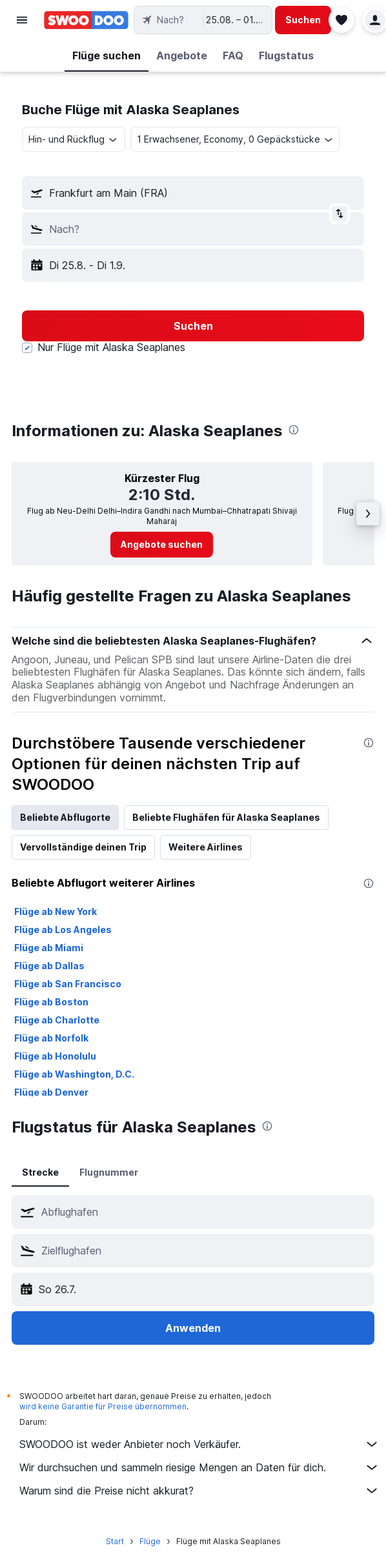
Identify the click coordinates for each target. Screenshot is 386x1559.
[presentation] (294, 430)
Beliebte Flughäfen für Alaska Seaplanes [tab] (226, 817)
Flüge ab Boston (51, 1001)
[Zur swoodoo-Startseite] (86, 20)
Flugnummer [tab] (108, 1172)
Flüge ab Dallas (49, 965)
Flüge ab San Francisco (67, 983)
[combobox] (73, 139)
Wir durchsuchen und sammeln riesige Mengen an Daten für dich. (199, 1467)
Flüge (150, 1541)
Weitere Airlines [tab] (205, 846)
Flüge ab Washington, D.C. (74, 1074)
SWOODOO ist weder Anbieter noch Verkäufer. (199, 1444)
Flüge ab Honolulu (55, 1056)
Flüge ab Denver (51, 1092)
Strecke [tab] (40, 1172)
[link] (161, 545)
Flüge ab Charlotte (56, 1019)
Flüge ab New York (55, 911)
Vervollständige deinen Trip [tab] (83, 846)
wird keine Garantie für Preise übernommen (103, 1406)
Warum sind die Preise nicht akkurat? (199, 1490)
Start (115, 1541)
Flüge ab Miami (48, 947)
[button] (22, 20)
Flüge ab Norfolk (51, 1037)
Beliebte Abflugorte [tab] (65, 817)
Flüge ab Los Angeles (63, 929)
